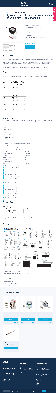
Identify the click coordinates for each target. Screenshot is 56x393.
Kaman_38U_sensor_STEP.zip (10, 197)
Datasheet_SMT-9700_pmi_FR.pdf (11, 165)
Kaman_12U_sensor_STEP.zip (10, 189)
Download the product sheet (30, 43)
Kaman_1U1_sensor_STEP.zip (10, 178)
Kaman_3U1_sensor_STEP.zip (10, 187)
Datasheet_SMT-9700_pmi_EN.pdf (11, 167)
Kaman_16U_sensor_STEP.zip (10, 191)
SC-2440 (5, 342)
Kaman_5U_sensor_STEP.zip (9, 180)
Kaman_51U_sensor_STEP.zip (10, 200)
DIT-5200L (40, 313)
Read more (5, 322)
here (29, 149)
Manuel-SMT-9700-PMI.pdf (9, 170)
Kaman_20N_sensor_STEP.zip (10, 182)
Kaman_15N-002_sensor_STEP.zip (11, 176)
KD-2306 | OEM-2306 (8, 313)
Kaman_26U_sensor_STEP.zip (10, 195)
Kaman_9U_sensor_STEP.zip (9, 185)
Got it (44, 391)
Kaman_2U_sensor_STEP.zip (9, 174)
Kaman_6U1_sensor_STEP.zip (10, 193)
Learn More (39, 391)
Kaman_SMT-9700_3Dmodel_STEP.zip (12, 172)
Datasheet (16, 322)
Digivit (22, 313)
